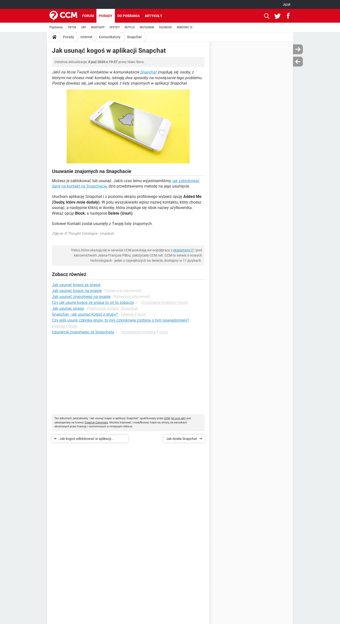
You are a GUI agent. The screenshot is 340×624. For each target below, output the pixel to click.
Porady (105, 16)
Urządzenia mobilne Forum (164, 302)
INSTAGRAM (147, 27)
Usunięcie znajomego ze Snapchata (83, 332)
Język (287, 4)
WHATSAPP (98, 27)
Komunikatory (110, 37)
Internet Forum (133, 314)
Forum (88, 16)
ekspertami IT (183, 250)
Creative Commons (96, 422)
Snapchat (134, 37)
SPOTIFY (114, 27)
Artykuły (153, 16)
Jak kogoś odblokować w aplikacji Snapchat (85, 439)
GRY (83, 27)
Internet (86, 37)
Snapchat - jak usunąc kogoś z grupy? (85, 314)
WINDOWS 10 (184, 27)
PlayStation (56, 27)
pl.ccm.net (178, 418)
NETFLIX (130, 27)
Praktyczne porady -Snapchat (112, 308)
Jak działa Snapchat (181, 439)
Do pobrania (128, 16)
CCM (167, 418)
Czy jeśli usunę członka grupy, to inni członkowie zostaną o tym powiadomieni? (120, 320)
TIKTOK (72, 27)
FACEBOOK (165, 27)
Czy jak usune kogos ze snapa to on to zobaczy (93, 302)
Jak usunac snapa (68, 308)
